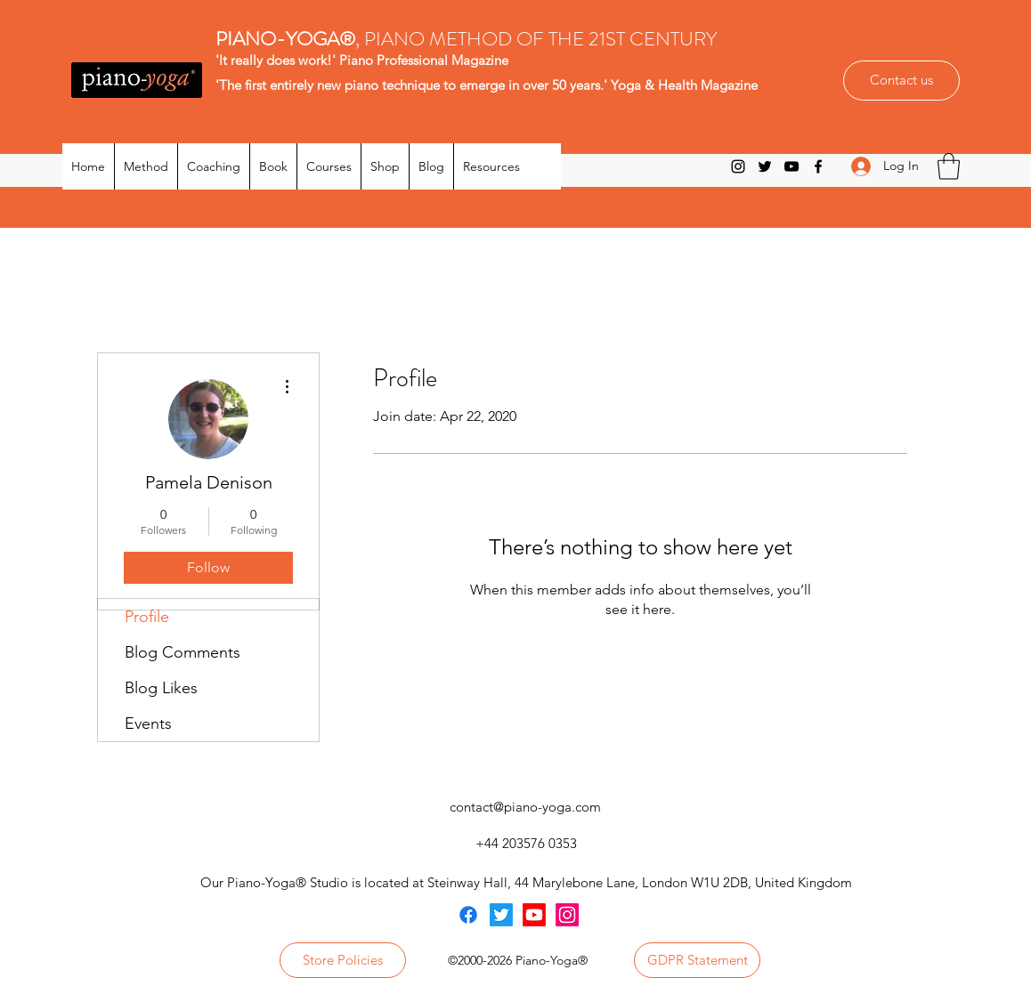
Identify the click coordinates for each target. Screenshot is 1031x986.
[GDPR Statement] (697, 960)
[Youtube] (534, 914)
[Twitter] (765, 166)
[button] (949, 166)
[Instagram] (738, 166)
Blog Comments (182, 652)
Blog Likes (161, 688)
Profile (147, 616)
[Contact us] (901, 81)
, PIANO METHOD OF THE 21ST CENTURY (468, 39)
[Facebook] (818, 166)
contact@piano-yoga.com (525, 806)
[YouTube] (791, 166)
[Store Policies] (343, 960)
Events (148, 723)
